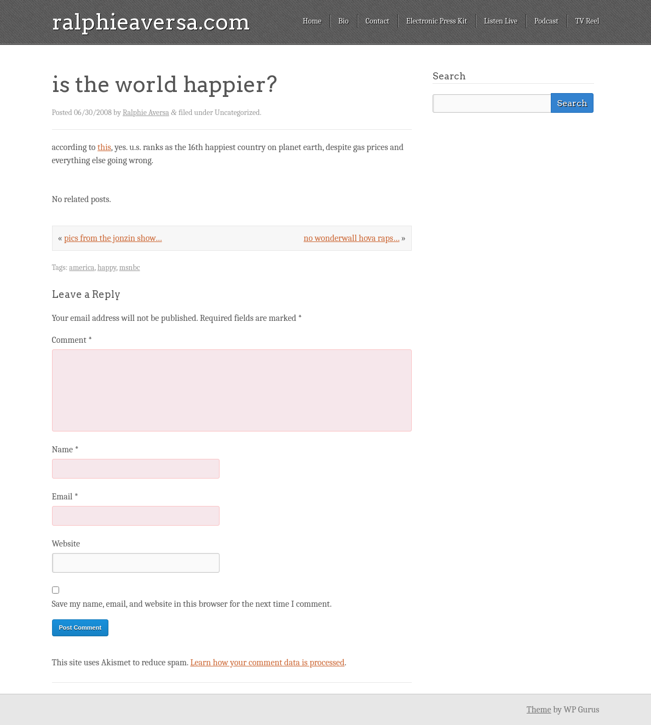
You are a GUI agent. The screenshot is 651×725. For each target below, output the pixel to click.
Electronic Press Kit (436, 21)
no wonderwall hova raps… (352, 238)
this (104, 147)
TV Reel (587, 21)
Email (65, 497)
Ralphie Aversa (146, 112)
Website (66, 544)
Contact (377, 21)
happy (106, 267)
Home (312, 21)
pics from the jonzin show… (113, 238)
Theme (539, 710)
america (81, 267)
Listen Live (500, 21)
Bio (343, 21)
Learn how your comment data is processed (267, 663)
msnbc (129, 267)
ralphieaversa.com (151, 22)
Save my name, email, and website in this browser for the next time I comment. (192, 604)
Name (65, 449)
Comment (72, 340)
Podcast (546, 21)
